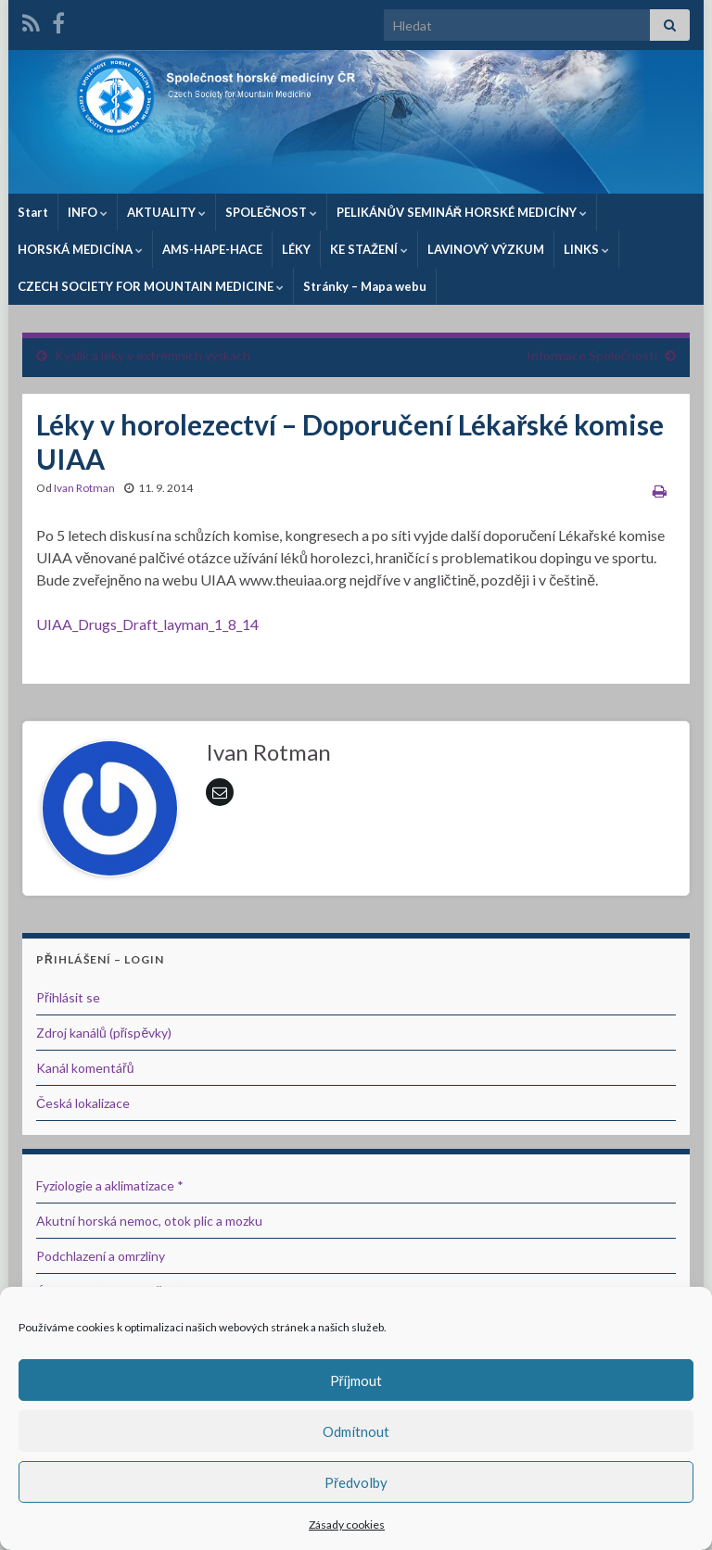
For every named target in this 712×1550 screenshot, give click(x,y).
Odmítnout (356, 1431)
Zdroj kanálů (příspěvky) (104, 1032)
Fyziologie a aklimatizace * (110, 1185)
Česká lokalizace (83, 1103)
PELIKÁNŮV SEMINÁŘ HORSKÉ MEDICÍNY (462, 212)
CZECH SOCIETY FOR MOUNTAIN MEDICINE (151, 286)
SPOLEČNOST (271, 212)
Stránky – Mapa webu (364, 286)
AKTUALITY (166, 212)
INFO (88, 212)
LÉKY (296, 249)
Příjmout (356, 1380)
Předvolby (356, 1482)
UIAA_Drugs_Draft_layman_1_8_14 (147, 624)
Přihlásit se (68, 997)
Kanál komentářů (85, 1068)
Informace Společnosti (592, 355)
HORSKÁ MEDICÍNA (80, 249)
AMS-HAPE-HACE (212, 249)
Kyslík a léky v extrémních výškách (152, 355)
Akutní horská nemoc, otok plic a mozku (149, 1221)
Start (33, 212)
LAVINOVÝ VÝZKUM (485, 249)
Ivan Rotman (84, 488)
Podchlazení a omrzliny (100, 1256)
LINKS (586, 249)
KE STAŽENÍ (369, 249)
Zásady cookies (347, 1524)
